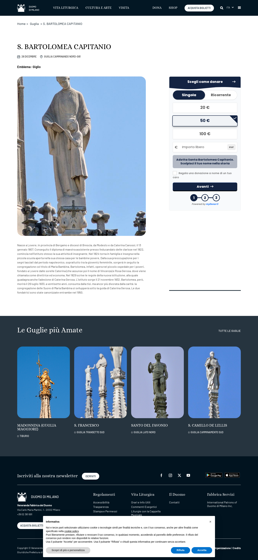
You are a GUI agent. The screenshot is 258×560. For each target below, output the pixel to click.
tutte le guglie (229, 327)
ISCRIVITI (90, 473)
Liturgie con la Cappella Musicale (146, 509)
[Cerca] (221, 8)
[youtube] (188, 471)
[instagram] (170, 471)
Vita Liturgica (65, 7)
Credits (237, 544)
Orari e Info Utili (140, 499)
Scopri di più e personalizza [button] (68, 550)
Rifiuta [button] (181, 550)
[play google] (213, 471)
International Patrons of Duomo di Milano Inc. (222, 500)
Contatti (174, 499)
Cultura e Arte (98, 7)
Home (21, 24)
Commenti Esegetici (144, 503)
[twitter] (179, 471)
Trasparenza (101, 503)
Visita (124, 7)
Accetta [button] (201, 550)
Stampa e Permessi (105, 507)
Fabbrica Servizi (220, 491)
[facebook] (161, 471)
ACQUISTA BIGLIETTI (199, 7)
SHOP (173, 7)
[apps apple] (232, 471)
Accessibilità (101, 499)
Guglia (34, 24)
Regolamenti (104, 491)
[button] (230, 7)
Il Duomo (177, 491)
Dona (157, 7)
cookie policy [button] (71, 531)
